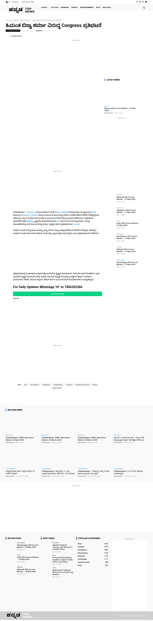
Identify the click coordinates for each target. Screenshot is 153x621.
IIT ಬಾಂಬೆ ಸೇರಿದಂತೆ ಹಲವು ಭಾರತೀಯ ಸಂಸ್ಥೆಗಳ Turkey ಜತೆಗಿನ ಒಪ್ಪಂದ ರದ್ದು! (61, 525)
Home (8, 20)
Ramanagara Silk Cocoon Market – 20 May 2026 (27, 512)
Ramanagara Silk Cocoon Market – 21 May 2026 (126, 263)
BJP (58, 182)
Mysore (106, 106)
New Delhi (55, 508)
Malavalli (119, 194)
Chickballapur (34, 346)
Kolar (118, 220)
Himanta (34, 176)
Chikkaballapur (58, 346)
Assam (27, 176)
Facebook (122, 581)
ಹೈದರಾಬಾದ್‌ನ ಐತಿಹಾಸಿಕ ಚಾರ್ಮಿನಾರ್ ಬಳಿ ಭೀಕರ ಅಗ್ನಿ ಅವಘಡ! (61, 537)
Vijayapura (120, 207)
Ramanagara (120, 260)
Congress (30, 173)
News (54, 520)
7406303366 (73, 248)
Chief (94, 173)
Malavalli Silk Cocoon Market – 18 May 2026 (25, 536)
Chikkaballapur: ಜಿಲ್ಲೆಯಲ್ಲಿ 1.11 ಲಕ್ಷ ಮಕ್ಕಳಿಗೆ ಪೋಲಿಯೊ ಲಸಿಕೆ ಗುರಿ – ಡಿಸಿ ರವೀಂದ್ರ (56, 437)
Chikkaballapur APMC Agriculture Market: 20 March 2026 (93, 400)
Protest (75, 185)
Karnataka (14, 20)
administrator (17, 36)
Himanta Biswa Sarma (82, 346)
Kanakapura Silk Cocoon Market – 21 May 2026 (126, 237)
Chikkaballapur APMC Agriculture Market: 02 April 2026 (21, 400)
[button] (144, 7)
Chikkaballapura (25, 20)
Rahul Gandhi (61, 173)
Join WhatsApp (57, 255)
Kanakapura (120, 233)
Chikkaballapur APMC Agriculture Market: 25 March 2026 (57, 400)
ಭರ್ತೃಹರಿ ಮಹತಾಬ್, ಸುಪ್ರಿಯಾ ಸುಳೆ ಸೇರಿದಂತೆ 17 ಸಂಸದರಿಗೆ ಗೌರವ (62, 513)
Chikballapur (46, 346)
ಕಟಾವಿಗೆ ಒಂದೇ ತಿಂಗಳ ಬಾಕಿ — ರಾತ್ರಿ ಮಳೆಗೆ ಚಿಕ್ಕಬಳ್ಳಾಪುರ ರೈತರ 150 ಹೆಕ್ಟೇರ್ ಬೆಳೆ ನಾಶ (129, 401)
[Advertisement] (76, 58)
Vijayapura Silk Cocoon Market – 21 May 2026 (126, 211)
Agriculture (9, 396)
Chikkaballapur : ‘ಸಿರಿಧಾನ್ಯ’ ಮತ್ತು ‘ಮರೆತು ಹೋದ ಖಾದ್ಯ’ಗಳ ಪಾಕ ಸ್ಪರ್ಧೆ (92, 435)
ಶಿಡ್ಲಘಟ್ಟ (30, 182)
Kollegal (119, 246)
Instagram (136, 581)
